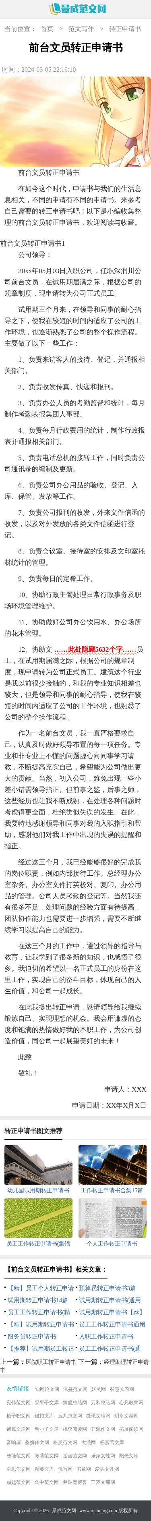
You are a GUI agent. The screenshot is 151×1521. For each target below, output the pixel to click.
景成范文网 (64, 1510)
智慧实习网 (122, 1389)
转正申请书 (125, 28)
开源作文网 (103, 1429)
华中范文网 (47, 1482)
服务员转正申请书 (32, 1336)
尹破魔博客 (75, 1482)
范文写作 (81, 28)
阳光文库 (129, 1456)
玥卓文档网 (126, 1416)
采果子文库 (47, 1402)
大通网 (88, 1442)
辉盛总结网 (75, 1402)
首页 (47, 28)
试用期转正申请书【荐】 (112, 1312)
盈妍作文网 (37, 1442)
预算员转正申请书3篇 (108, 1288)
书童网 (84, 1469)
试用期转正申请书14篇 (38, 1300)
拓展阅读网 (131, 1429)
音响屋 (13, 1442)
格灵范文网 (65, 1442)
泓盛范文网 (75, 1389)
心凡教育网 (131, 1402)
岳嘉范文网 (75, 1456)
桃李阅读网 (75, 1429)
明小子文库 (47, 1429)
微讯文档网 (98, 1416)
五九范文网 (70, 1416)
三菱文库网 (103, 1482)
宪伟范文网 (18, 1402)
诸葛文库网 (18, 1429)
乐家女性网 (103, 1456)
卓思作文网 (18, 1469)
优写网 (65, 1469)
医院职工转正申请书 (51, 1362)
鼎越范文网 (18, 1482)
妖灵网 (98, 1389)
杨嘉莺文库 (112, 1442)
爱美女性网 (107, 1469)
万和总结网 (103, 1402)
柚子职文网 (18, 1416)
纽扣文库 (44, 1416)
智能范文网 (18, 1456)
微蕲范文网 (47, 1456)
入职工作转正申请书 (106, 1336)
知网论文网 (47, 1389)
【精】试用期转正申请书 (41, 1324)
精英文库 (44, 1469)
